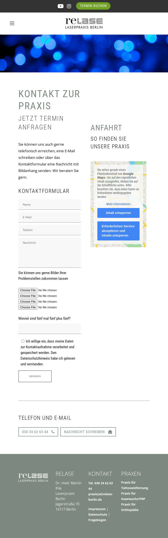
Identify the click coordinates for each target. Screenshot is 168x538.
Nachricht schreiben (88, 432)
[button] (9, 528)
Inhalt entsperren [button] (118, 213)
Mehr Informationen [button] (118, 204)
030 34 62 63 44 (38, 432)
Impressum (97, 509)
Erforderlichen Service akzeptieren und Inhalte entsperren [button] (118, 230)
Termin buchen (93, 6)
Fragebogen (97, 520)
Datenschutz (97, 514)
